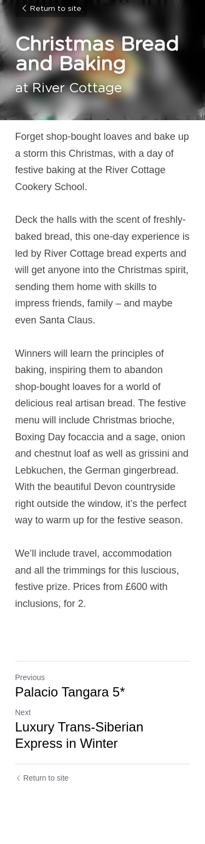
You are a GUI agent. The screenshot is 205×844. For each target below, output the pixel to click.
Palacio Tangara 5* (70, 691)
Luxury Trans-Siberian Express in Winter (79, 735)
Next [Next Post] (23, 712)
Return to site (51, 9)
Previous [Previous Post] (30, 677)
